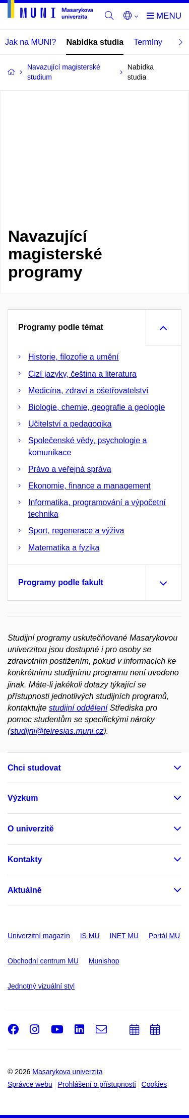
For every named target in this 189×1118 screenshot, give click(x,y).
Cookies (154, 1084)
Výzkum (23, 798)
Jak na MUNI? (30, 42)
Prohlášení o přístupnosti (97, 1084)
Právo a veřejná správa (69, 469)
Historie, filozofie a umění (73, 357)
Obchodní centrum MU (43, 961)
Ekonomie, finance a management (89, 485)
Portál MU (164, 936)
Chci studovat (34, 767)
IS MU (90, 936)
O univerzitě (31, 828)
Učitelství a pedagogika (69, 424)
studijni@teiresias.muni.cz (56, 731)
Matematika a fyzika (63, 547)
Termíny (148, 42)
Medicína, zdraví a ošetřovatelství (88, 390)
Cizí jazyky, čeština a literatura (82, 374)
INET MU (124, 936)
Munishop (104, 961)
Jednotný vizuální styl (41, 986)
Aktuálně (25, 890)
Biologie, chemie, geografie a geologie (96, 407)
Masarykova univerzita (67, 1072)
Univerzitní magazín (39, 936)
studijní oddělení (78, 708)
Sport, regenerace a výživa (76, 530)
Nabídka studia (94, 42)
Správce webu (30, 1084)
